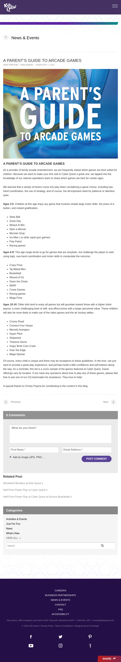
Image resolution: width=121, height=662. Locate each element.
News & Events (25, 37)
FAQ (60, 609)
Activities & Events (16, 519)
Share (109, 658)
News (9, 528)
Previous (12, 402)
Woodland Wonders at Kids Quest (23, 483)
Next (109, 402)
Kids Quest (10, 7)
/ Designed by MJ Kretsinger (86, 626)
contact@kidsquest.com (103, 620)
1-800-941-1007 (83, 620)
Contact (60, 604)
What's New (13, 533)
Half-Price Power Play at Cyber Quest (25, 490)
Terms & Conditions (64, 626)
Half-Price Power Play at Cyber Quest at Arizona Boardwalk (37, 496)
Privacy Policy (47, 626)
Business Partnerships (60, 595)
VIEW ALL (13, 538)
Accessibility (60, 614)
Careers (60, 590)
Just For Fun (10, 65)
